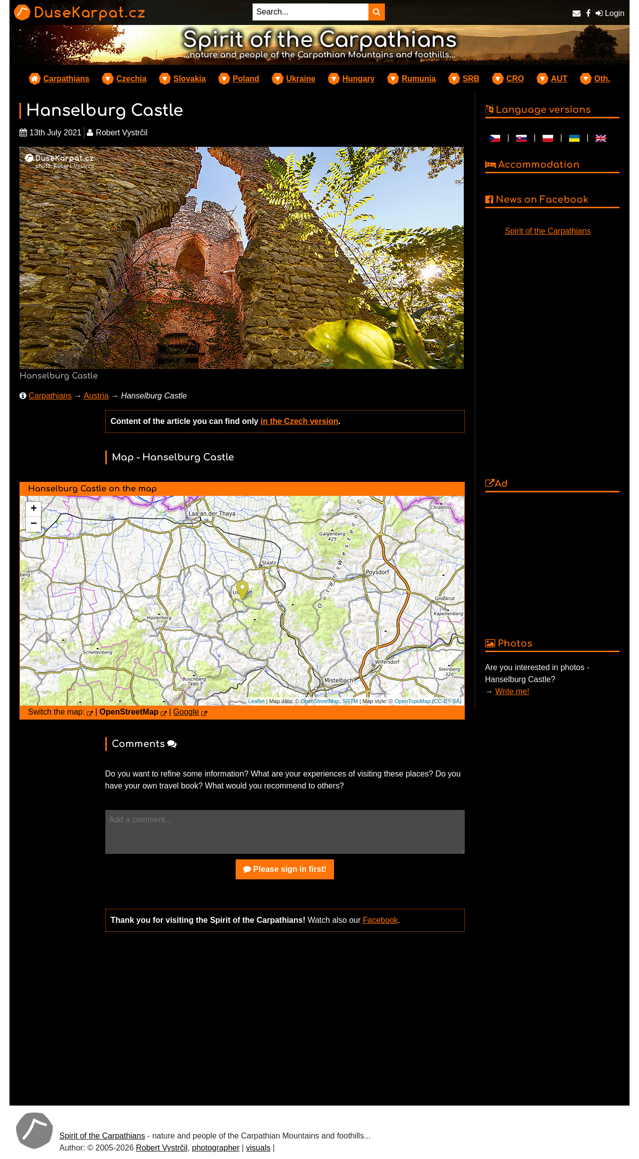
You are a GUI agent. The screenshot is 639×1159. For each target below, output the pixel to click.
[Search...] (310, 11)
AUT (559, 78)
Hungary (358, 78)
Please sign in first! (284, 869)
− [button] (33, 524)
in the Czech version (299, 421)
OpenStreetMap (320, 701)
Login (610, 13)
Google (186, 712)
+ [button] (33, 509)
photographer (216, 1148)
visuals (258, 1148)
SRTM (350, 701)
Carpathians (66, 78)
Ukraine (301, 78)
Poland (246, 78)
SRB (471, 78)
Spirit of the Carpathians (548, 231)
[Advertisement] (285, 1018)
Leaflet (256, 701)
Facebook (380, 920)
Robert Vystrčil (161, 1148)
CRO (515, 78)
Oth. (602, 78)
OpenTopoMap (412, 701)
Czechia (131, 78)
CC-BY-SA (447, 701)
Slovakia (189, 78)
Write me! (512, 691)
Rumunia (418, 78)
